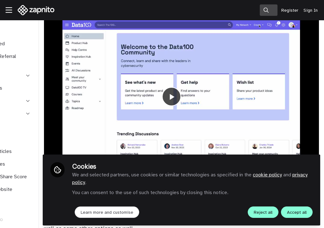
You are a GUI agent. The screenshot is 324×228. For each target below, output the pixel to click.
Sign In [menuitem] (310, 10)
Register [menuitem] (289, 10)
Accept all (297, 211)
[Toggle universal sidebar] (9, 10)
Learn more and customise (149, 211)
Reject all (263, 211)
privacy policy (152, 181)
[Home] (33, 10)
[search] (268, 10)
